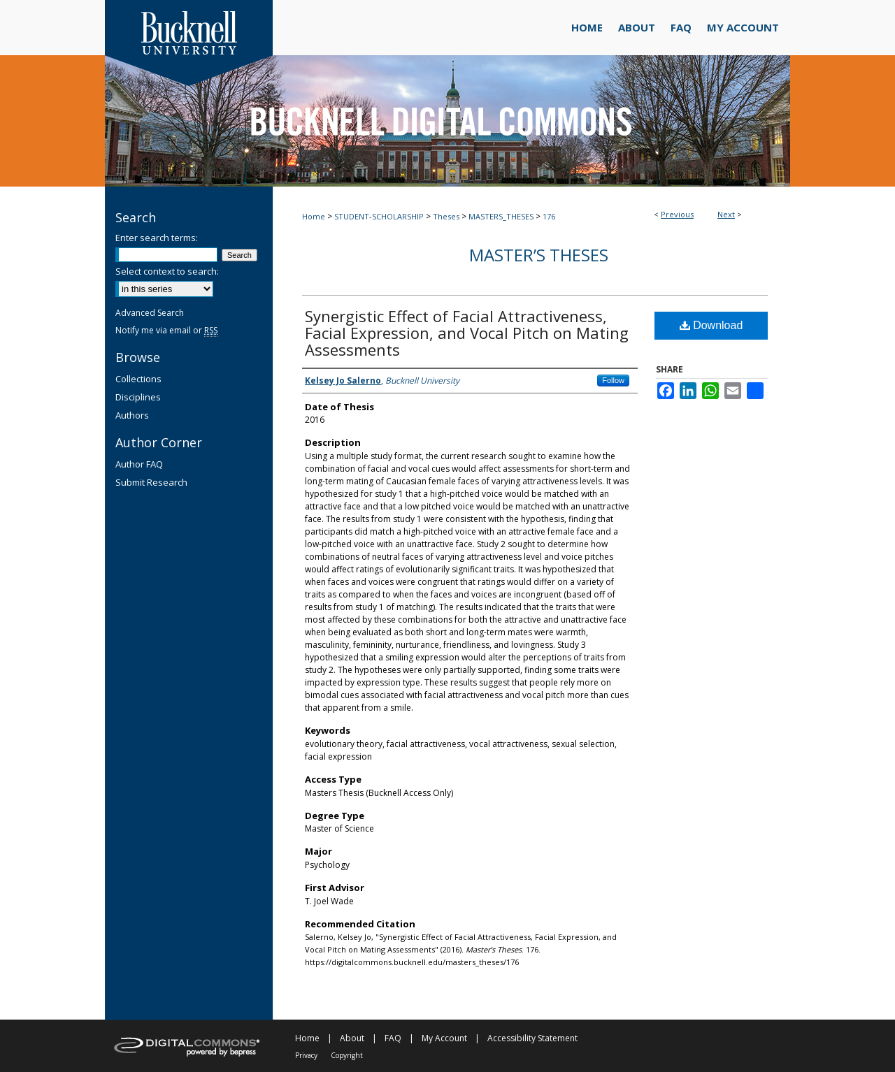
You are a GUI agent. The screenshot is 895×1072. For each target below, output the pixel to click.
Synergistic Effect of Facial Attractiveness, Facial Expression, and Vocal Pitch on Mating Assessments (467, 332)
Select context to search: (167, 271)
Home (313, 216)
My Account (444, 1038)
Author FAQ (139, 464)
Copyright (347, 1055)
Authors (132, 415)
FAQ (393, 1038)
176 (549, 216)
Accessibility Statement (532, 1038)
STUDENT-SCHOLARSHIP (379, 216)
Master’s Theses (538, 254)
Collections (138, 378)
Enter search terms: (156, 237)
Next (726, 214)
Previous (677, 214)
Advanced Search (149, 313)
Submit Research (151, 482)
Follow (613, 380)
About (352, 1038)
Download (711, 325)
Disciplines (138, 397)
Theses (446, 216)
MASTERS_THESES (501, 216)
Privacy (306, 1055)
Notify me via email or (166, 330)
